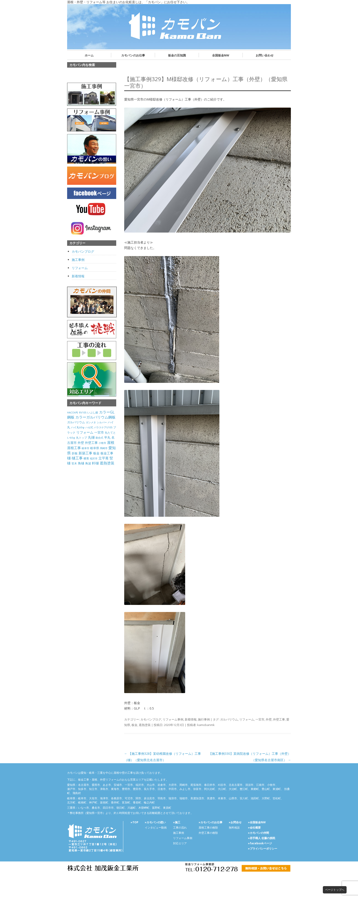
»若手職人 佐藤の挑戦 (261, 838)
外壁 (269, 719)
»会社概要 (254, 827)
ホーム (89, 55)
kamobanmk (206, 725)
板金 (134, 725)
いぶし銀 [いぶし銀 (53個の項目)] (92, 412)
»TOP (134, 822)
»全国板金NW (257, 822)
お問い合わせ (265, 55)
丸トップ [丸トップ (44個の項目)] (81, 437)
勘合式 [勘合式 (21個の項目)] (99, 437)
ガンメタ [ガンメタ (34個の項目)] (91, 422)
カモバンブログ (150, 719)
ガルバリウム (229, 719)
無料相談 (234, 827)
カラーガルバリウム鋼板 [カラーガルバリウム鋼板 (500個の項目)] (95, 417)
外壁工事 (279, 719)
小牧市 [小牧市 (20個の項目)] (102, 443)
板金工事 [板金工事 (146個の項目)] (106, 453)
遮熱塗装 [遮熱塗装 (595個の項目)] (107, 463)
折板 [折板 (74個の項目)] (75, 453)
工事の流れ (180, 827)
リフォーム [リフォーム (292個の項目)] (84, 432)
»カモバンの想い (155, 822)
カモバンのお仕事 (133, 55)
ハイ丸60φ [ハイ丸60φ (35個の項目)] (77, 427)
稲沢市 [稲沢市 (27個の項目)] (93, 458)
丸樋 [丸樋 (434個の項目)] (91, 437)
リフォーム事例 (173, 719)
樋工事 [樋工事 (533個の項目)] (77, 458)
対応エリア (180, 843)
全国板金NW (220, 55)
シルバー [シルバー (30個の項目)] (102, 422)
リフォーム (246, 719)
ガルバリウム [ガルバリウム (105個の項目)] (76, 422)
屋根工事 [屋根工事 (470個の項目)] (74, 447)
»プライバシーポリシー (262, 848)
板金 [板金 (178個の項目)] (96, 453)
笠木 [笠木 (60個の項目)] (74, 463)
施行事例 (204, 719)
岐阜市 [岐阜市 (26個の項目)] (85, 448)
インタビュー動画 (156, 827)
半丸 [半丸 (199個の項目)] (107, 437)
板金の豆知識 (177, 55)
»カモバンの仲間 (258, 833)
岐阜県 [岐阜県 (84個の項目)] (94, 448)
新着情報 (191, 719)
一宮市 (259, 719)
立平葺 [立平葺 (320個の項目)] (103, 458)
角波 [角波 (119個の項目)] (88, 463)
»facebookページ (260, 843)
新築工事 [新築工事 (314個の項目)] (85, 453)
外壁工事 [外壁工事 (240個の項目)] (91, 442)
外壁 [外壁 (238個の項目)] (81, 442)
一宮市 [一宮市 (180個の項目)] (99, 432)
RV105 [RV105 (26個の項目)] (82, 412)
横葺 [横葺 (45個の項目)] (86, 458)
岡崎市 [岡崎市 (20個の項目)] (104, 448)
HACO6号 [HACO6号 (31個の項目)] (72, 412)
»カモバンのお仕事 (210, 822)
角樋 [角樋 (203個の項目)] (81, 463)
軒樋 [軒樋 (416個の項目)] (95, 463)
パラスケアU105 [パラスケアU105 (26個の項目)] (103, 427)
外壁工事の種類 (208, 833)
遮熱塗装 (145, 725)
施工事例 (78, 259)
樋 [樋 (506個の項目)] (69, 458)
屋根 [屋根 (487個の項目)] (110, 442)
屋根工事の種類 (208, 827)
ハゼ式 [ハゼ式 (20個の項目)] (89, 427)
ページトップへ (334, 890)
